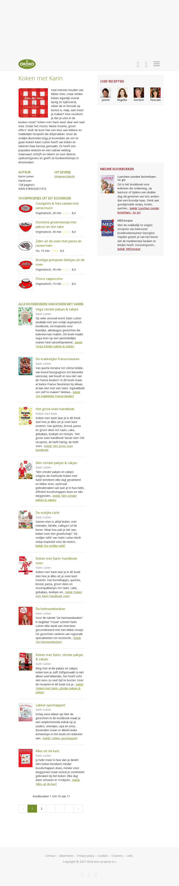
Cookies (103, 856)
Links (129, 856)
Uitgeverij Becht (64, 176)
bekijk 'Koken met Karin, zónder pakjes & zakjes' (59, 688)
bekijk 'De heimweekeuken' (58, 640)
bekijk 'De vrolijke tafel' (50, 546)
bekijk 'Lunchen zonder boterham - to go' (138, 210)
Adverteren (66, 856)
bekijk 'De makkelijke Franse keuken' (58, 394)
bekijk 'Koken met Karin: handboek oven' (59, 594)
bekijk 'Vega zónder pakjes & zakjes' (59, 344)
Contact (50, 856)
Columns (117, 856)
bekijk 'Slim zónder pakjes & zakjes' (56, 498)
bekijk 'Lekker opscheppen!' (60, 738)
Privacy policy (85, 856)
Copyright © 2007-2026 (78, 861)
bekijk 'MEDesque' (129, 249)
